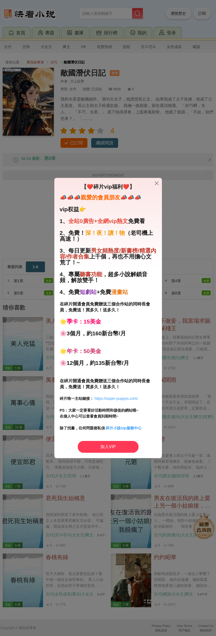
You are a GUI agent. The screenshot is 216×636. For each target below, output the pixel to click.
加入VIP (108, 446)
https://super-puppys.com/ (116, 398)
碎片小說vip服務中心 (123, 428)
